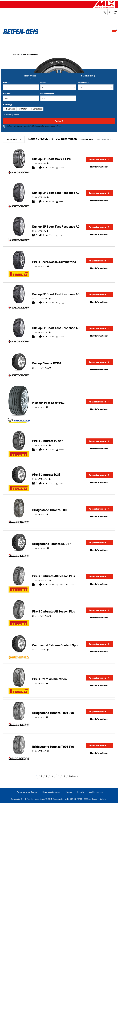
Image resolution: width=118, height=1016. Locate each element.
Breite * (6, 82)
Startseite (16, 54)
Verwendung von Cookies (27, 792)
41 (58, 776)
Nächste (73, 776)
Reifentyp (7, 104)
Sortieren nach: (86, 139)
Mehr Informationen (99, 166)
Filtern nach (14, 139)
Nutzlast (7, 93)
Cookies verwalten (96, 792)
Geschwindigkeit (47, 93)
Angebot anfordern (99, 159)
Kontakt (80, 792)
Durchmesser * (84, 82)
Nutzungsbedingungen (51, 792)
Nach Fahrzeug (88, 75)
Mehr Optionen (11, 114)
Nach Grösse (30, 75)
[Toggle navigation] (114, 31)
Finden (59, 121)
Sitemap (69, 792)
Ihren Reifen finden (30, 54)
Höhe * (43, 82)
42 (64, 776)
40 (52, 776)
